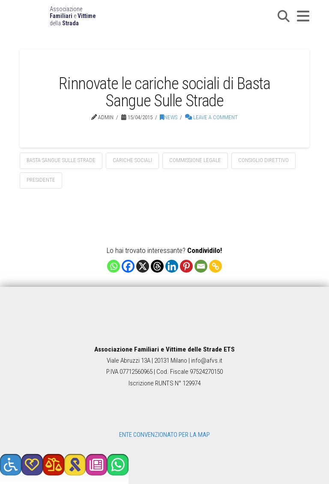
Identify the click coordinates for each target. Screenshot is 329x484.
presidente (41, 180)
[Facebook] (128, 266)
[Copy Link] (215, 266)
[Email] (200, 266)
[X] (142, 266)
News (168, 117)
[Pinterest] (186, 266)
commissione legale (195, 160)
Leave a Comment (211, 117)
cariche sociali (132, 160)
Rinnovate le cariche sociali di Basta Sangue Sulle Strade (164, 92)
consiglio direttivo (263, 160)
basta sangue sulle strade (61, 160)
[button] (284, 16)
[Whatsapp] (113, 266)
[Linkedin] (171, 266)
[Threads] (157, 266)
